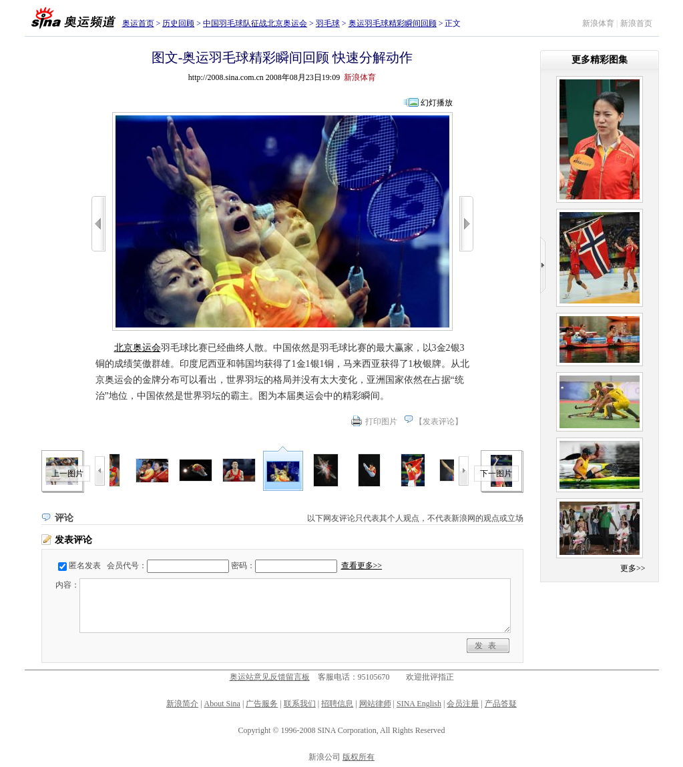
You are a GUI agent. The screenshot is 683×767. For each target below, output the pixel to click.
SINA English (419, 703)
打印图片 (381, 421)
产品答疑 (501, 703)
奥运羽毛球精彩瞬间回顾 (393, 23)
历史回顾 (178, 23)
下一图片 (496, 473)
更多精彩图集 (600, 60)
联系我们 (300, 703)
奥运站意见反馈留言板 (270, 677)
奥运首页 (138, 23)
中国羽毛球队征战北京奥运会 (255, 23)
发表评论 (439, 421)
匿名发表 (85, 565)
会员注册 (463, 703)
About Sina (222, 703)
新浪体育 (598, 23)
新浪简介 (182, 703)
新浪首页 (636, 23)
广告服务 (262, 703)
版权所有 (359, 757)
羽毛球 (328, 23)
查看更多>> (362, 565)
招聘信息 (337, 703)
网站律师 (375, 703)
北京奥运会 (137, 348)
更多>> (633, 568)
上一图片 (67, 473)
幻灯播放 (437, 102)
